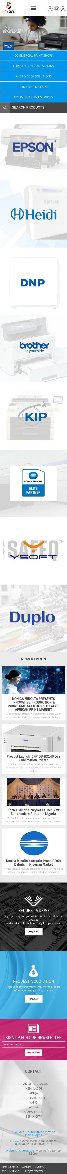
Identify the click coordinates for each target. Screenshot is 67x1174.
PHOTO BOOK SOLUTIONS (34, 76)
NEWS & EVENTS (10, 1166)
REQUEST (33, 931)
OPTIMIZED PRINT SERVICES (33, 97)
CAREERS (27, 1166)
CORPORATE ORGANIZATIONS (33, 66)
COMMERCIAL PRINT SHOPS (33, 56)
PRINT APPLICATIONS (33, 87)
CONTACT (40, 1166)
